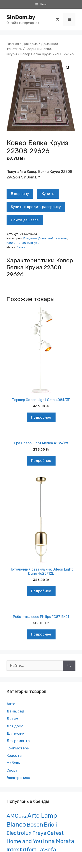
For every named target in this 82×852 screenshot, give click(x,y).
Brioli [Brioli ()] (50, 824)
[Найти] (69, 666)
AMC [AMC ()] (12, 816)
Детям (12, 718)
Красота (14, 755)
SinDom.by (21, 17)
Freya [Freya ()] (39, 833)
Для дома (30, 44)
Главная (13, 44)
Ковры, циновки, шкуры (23, 243)
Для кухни (15, 733)
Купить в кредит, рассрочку (36, 207)
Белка (21, 247)
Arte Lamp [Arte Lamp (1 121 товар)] (42, 815)
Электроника (18, 777)
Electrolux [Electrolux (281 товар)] (19, 833)
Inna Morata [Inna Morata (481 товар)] (58, 841)
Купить (48, 193)
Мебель (13, 763)
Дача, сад (15, 711)
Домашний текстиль (52, 238)
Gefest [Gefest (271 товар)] (55, 833)
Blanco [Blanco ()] (16, 824)
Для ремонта (18, 741)
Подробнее (41, 417)
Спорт (12, 770)
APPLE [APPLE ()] (22, 816)
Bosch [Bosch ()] (35, 824)
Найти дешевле (25, 220)
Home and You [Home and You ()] (24, 841)
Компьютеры (18, 748)
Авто (11, 704)
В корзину (20, 193)
